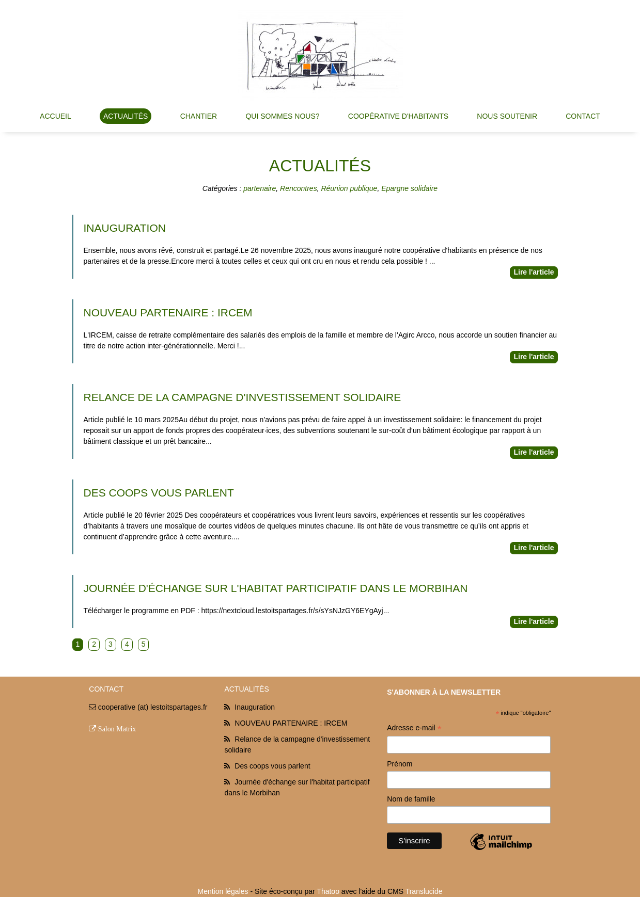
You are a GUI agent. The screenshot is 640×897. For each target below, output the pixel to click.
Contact (583, 116)
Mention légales (222, 891)
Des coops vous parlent (159, 493)
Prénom (399, 764)
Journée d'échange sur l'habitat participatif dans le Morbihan (276, 588)
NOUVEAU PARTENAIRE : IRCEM (168, 312)
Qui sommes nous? (282, 116)
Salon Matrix (117, 728)
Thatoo (328, 891)
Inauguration (125, 228)
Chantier (198, 116)
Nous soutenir (507, 116)
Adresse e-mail (414, 729)
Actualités (125, 116)
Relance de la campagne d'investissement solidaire (242, 397)
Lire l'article (533, 272)
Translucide (424, 891)
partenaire (259, 188)
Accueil (55, 116)
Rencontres (298, 188)
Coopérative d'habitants (398, 116)
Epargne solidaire (409, 188)
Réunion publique (349, 188)
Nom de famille (411, 799)
